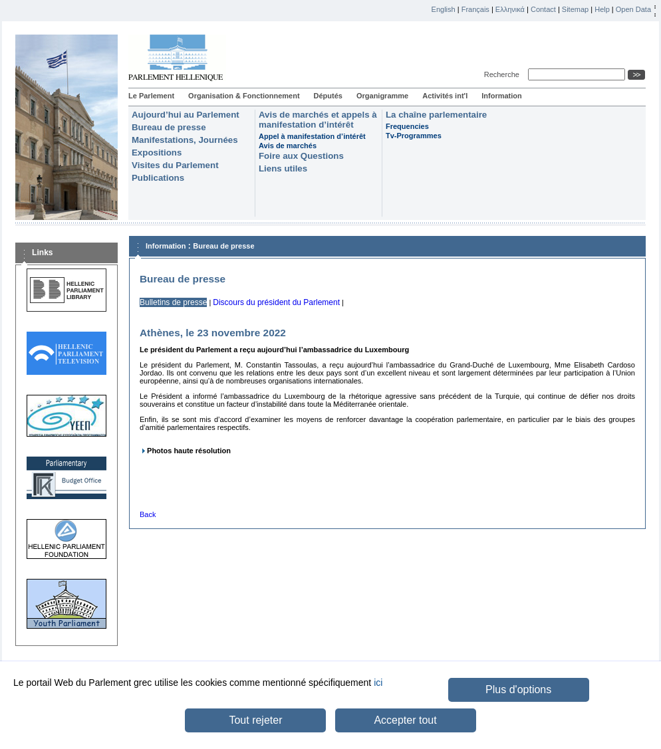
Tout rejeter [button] (255, 720)
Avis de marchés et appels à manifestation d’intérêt (318, 120)
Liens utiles (283, 168)
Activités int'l (444, 96)
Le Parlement (151, 96)
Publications (158, 178)
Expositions (157, 153)
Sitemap (575, 9)
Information (501, 96)
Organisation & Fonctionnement (243, 96)
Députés (328, 96)
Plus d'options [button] (518, 689)
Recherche (503, 74)
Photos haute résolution (189, 451)
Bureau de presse (169, 127)
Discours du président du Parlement (276, 302)
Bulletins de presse (173, 302)
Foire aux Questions (301, 156)
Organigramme (382, 96)
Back (148, 514)
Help (602, 9)
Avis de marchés (288, 146)
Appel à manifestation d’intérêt (312, 136)
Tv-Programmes (414, 136)
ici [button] (378, 682)
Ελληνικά (510, 9)
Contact (543, 9)
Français (475, 9)
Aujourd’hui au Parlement (185, 115)
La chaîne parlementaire (436, 115)
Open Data (633, 9)
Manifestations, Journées (185, 140)
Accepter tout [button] (405, 720)
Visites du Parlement (175, 165)
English (444, 9)
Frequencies (407, 126)
